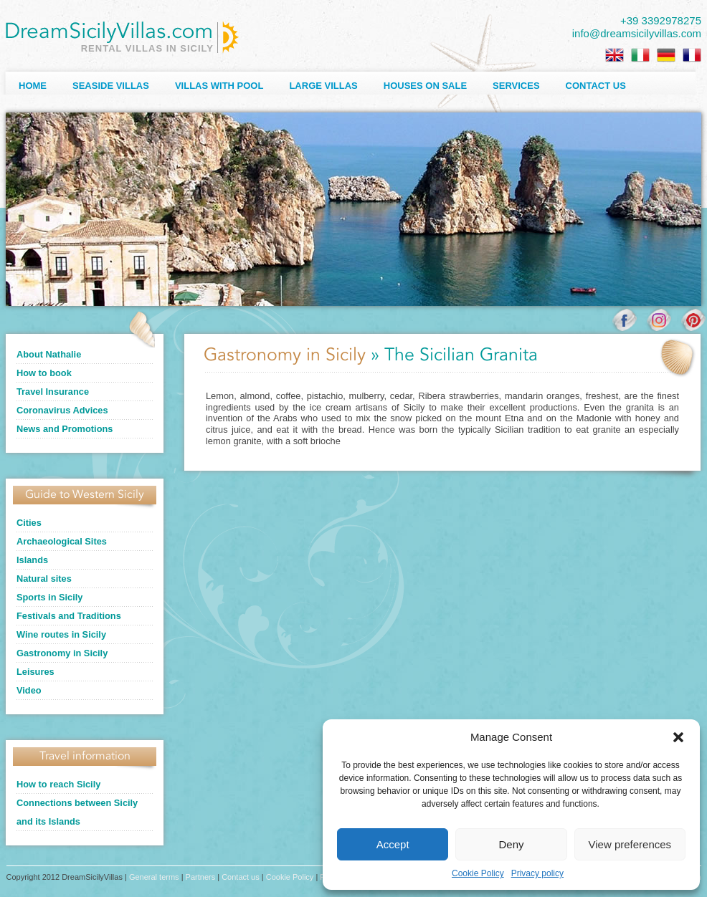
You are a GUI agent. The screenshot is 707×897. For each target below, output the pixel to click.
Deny (510, 844)
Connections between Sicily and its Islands (77, 812)
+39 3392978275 (660, 20)
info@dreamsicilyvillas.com (636, 33)
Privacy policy (537, 873)
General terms (154, 877)
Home (33, 85)
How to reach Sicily (58, 784)
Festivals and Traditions (68, 615)
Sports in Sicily (49, 597)
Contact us (596, 85)
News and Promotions (64, 428)
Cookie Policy (478, 873)
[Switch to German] (666, 55)
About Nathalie (48, 354)
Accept (392, 844)
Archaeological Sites (61, 541)
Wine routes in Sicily (61, 634)
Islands (32, 560)
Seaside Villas (110, 85)
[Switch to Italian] (640, 55)
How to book (44, 373)
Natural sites (44, 578)
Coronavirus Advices (62, 410)
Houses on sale (425, 85)
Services (516, 85)
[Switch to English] (614, 55)
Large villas (323, 85)
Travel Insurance (52, 391)
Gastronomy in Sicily (62, 653)
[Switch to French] (692, 55)
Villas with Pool (219, 85)
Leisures (35, 671)
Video (29, 690)
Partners (201, 877)
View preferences (630, 844)
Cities (29, 522)
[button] (678, 737)
